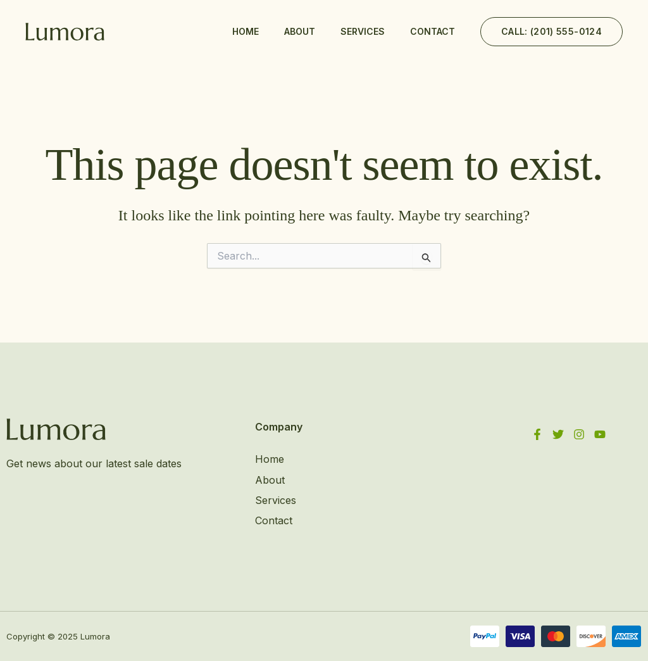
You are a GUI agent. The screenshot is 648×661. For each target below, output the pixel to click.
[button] (551, 31)
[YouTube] (600, 434)
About (299, 31)
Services (362, 31)
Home (245, 31)
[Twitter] (558, 434)
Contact (432, 31)
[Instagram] (579, 434)
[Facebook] (537, 434)
